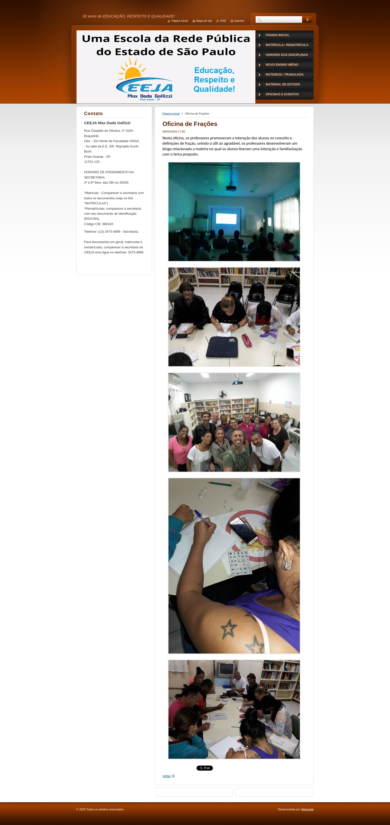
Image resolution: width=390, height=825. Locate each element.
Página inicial (171, 113)
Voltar (166, 776)
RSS (223, 20)
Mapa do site (204, 20)
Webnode (307, 809)
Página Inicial (180, 20)
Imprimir (239, 20)
